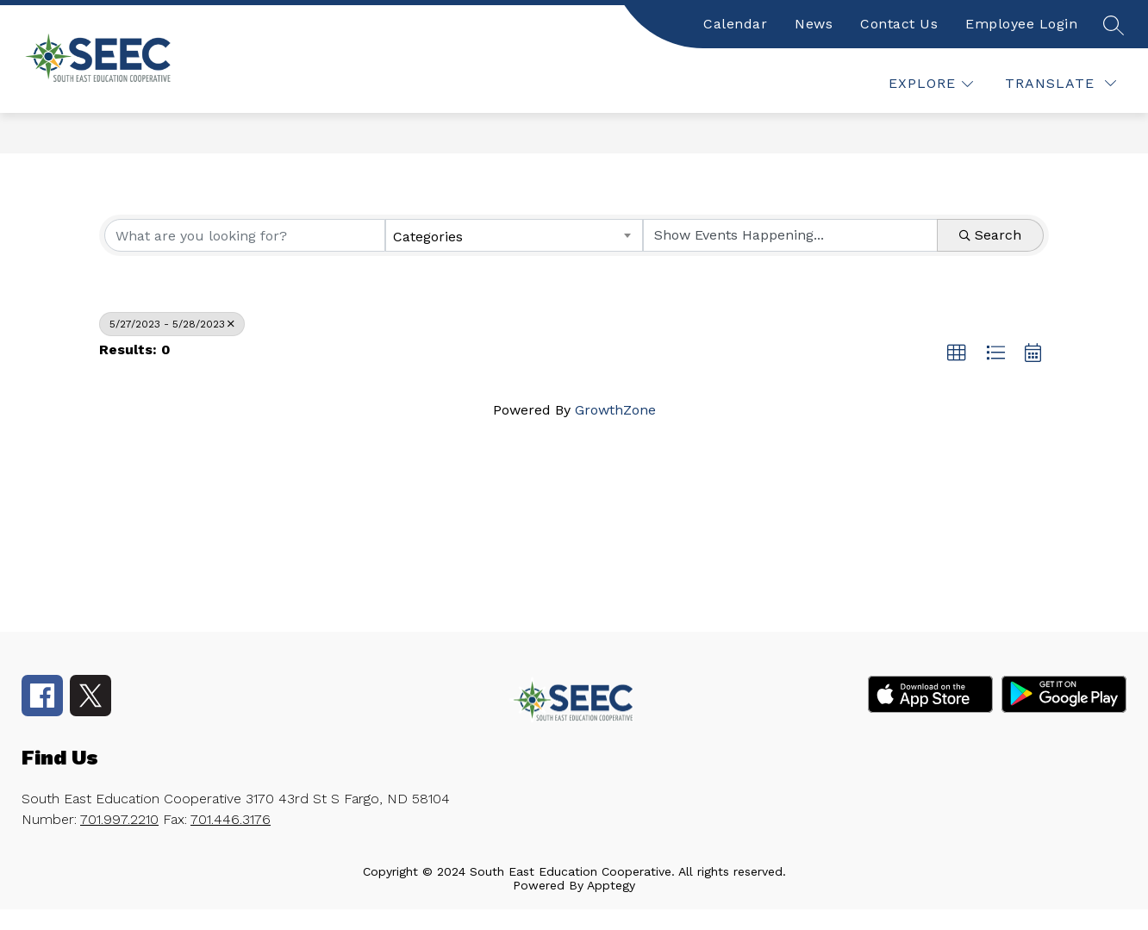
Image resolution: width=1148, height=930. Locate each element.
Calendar (735, 24)
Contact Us (899, 24)
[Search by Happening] (790, 235)
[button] (956, 353)
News (814, 24)
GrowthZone (615, 410)
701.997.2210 (119, 819)
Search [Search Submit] (990, 235)
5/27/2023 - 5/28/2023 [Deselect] (171, 324)
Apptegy (611, 885)
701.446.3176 (230, 819)
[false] (1112, 24)
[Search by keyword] (244, 235)
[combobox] (514, 235)
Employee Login (1021, 24)
